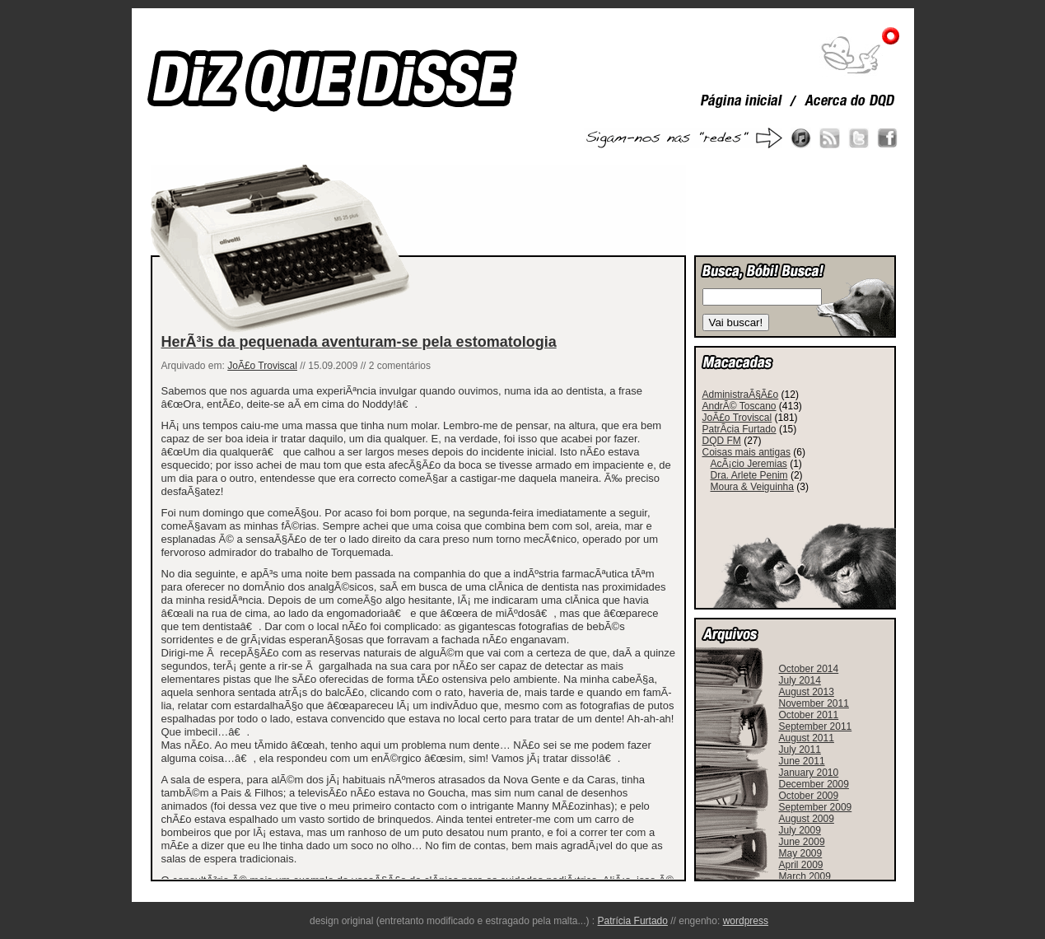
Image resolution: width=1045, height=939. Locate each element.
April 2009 (801, 865)
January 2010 (809, 772)
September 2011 (815, 726)
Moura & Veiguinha (752, 487)
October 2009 (809, 795)
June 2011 (802, 761)
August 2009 (806, 819)
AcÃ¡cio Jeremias (749, 464)
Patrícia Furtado (633, 921)
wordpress (745, 921)
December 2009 (814, 784)
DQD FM (721, 440)
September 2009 (815, 807)
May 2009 (801, 853)
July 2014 (800, 680)
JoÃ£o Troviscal (262, 365)
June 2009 (802, 842)
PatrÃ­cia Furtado (739, 429)
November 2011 (814, 703)
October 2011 (809, 715)
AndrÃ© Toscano (739, 406)
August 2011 (806, 738)
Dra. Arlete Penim (749, 475)
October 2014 (809, 669)
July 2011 (800, 749)
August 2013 (806, 692)
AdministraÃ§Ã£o (740, 394)
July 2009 (800, 830)
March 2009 (805, 876)
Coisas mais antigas (746, 452)
